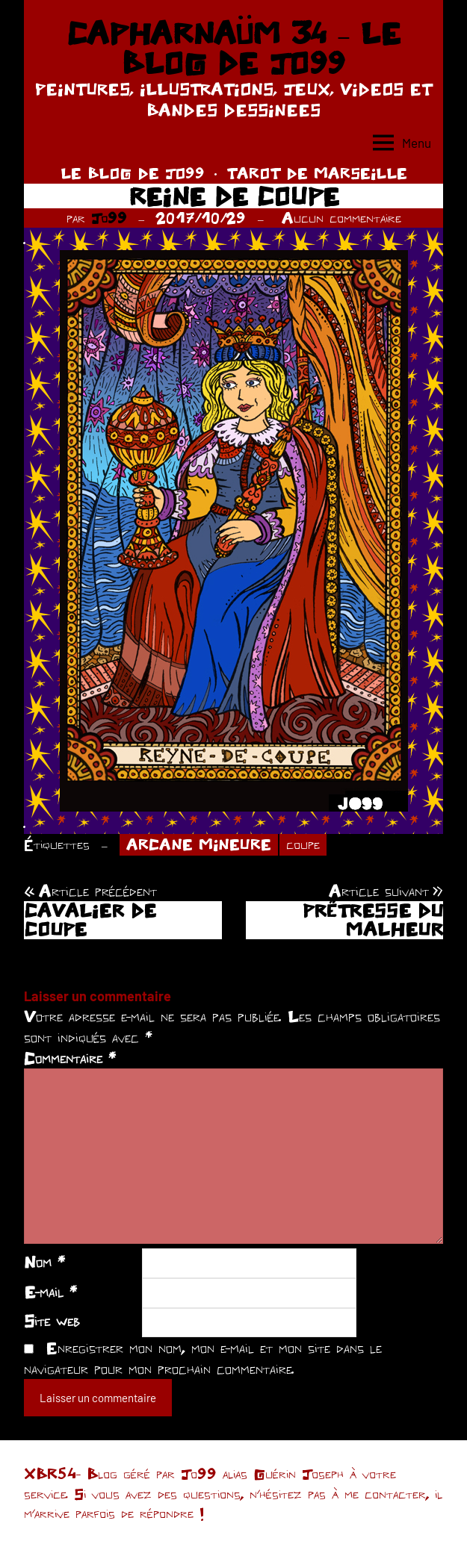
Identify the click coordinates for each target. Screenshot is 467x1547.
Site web (52, 1320)
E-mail (50, 1291)
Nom (44, 1261)
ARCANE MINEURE (198, 844)
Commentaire (70, 1058)
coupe (303, 844)
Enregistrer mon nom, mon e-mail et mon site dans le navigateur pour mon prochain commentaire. (203, 1358)
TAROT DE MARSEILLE (316, 173)
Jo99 (109, 218)
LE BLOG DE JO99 (133, 173)
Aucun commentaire (341, 218)
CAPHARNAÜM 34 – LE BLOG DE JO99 (233, 47)
